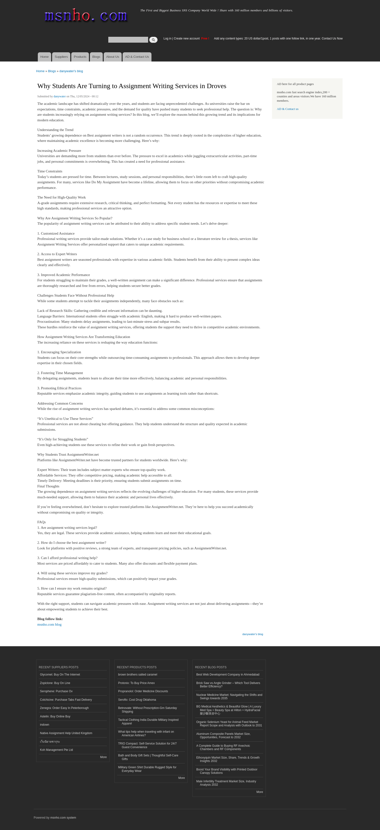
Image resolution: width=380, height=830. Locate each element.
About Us (112, 57)
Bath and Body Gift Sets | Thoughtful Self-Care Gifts (148, 757)
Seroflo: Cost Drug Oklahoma (137, 699)
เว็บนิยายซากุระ (50, 741)
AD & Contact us (288, 109)
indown (44, 724)
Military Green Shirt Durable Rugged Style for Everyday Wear (147, 769)
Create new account (187, 38)
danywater (60, 96)
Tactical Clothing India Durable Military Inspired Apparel (148, 721)
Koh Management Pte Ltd (56, 750)
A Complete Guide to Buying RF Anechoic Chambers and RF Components (223, 747)
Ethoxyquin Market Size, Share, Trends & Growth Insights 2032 (228, 759)
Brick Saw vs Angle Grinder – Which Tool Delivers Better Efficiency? (228, 684)
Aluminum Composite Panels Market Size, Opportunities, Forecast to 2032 (223, 735)
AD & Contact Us (137, 57)
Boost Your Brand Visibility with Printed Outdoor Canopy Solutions (226, 771)
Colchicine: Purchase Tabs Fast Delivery (66, 699)
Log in (168, 38)
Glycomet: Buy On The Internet (60, 674)
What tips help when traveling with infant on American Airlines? (146, 733)
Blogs (96, 57)
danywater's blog (71, 71)
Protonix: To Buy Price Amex (136, 683)
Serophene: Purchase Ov (56, 691)
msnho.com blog (49, 624)
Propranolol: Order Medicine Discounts (143, 691)
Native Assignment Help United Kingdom (66, 733)
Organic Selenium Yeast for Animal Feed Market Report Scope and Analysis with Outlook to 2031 (229, 723)
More (103, 757)
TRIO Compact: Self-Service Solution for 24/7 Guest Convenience (147, 745)
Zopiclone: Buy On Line (55, 683)
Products (80, 57)
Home (44, 57)
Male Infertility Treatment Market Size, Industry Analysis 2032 (226, 783)
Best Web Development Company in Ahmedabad (227, 674)
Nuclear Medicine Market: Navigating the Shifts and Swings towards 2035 (229, 696)
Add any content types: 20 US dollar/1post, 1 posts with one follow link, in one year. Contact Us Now (278, 38)
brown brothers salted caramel (137, 674)
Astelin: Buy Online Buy (55, 716)
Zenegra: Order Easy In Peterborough (64, 708)
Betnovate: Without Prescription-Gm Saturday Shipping (147, 709)
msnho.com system (63, 817)
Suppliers (61, 57)
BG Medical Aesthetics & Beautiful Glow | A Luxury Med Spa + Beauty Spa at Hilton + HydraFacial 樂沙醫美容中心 (228, 710)
